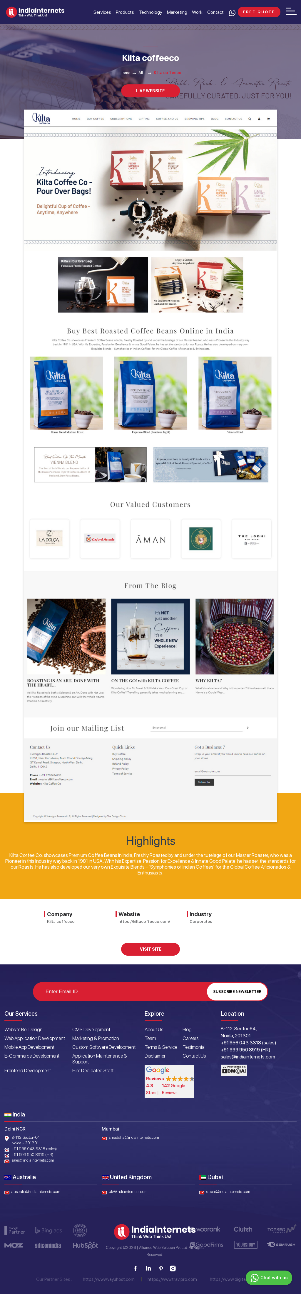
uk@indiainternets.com (128, 1191)
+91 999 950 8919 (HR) (32, 1154)
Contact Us (194, 1056)
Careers (190, 1038)
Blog (187, 1029)
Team (150, 1038)
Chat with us (268, 1278)
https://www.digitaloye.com (236, 1279)
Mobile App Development (29, 1047)
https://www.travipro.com (172, 1279)
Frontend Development (27, 1070)
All (140, 72)
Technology (150, 12)
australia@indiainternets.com (35, 1191)
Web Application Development (34, 1038)
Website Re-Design (23, 1029)
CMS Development (91, 1029)
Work (197, 12)
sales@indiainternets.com (32, 1160)
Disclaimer (155, 1056)
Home (125, 72)
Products (125, 12)
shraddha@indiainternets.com (134, 1137)
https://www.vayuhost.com (109, 1279)
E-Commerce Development (31, 1056)
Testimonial (194, 1047)
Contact (215, 12)
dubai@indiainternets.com (228, 1191)
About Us (154, 1029)
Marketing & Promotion (95, 1038)
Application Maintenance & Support (99, 1059)
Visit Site (150, 949)
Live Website (150, 90)
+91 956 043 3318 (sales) (34, 1148)
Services (102, 12)
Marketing (177, 12)
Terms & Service (161, 1047)
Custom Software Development (104, 1047)
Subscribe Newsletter (237, 991)
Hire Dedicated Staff (92, 1070)
